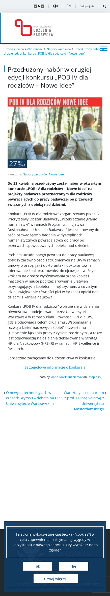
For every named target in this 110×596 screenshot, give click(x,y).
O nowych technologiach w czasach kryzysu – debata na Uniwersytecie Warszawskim (30, 398)
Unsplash (94, 390)
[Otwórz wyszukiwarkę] (102, 6)
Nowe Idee (56, 188)
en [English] (68, 6)
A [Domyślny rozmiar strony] (39, 6)
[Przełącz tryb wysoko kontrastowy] (55, 6)
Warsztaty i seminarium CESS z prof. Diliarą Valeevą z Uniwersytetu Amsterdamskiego (79, 400)
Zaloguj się (87, 6)
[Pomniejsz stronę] (42, 6)
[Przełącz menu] (103, 48)
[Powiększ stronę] (35, 6)
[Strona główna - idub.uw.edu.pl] (34, 27)
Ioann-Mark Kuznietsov (66, 390)
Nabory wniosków (35, 188)
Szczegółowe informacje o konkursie (55, 381)
